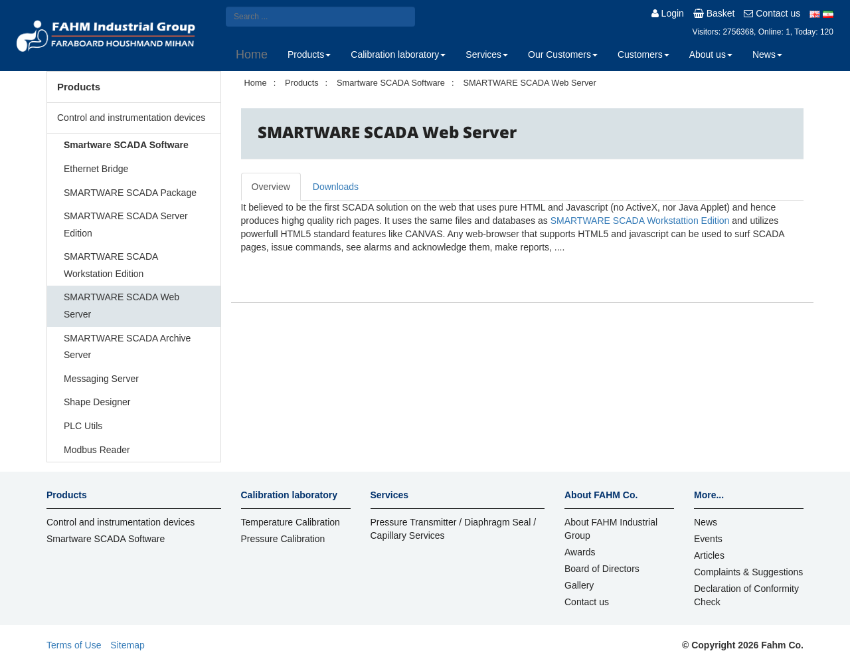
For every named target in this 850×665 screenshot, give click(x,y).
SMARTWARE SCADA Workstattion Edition (640, 220)
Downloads (336, 186)
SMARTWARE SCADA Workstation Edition (111, 265)
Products (309, 54)
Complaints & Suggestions (748, 572)
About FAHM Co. (601, 495)
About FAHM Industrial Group (610, 529)
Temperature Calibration (290, 522)
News (767, 54)
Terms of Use (73, 645)
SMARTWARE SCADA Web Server (121, 306)
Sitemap (127, 645)
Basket (714, 13)
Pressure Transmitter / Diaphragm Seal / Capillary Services (454, 529)
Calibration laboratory (398, 54)
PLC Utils (83, 426)
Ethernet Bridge (96, 168)
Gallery (579, 585)
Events (708, 538)
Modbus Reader (97, 449)
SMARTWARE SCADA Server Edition (126, 224)
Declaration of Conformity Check (746, 595)
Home (252, 54)
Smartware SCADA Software (126, 145)
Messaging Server (101, 378)
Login (667, 13)
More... (709, 495)
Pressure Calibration (283, 538)
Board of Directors (601, 568)
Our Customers (563, 54)
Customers (643, 54)
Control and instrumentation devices (131, 117)
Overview (271, 186)
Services (487, 54)
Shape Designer (97, 402)
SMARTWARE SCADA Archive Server (127, 347)
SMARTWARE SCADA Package (130, 192)
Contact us (772, 13)
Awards (579, 552)
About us (710, 54)
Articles (709, 555)
